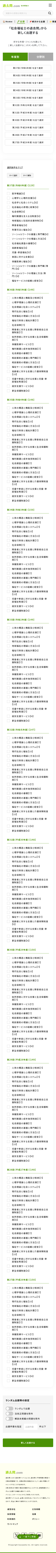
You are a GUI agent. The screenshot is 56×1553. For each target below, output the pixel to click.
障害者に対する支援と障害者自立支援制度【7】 (30, 331)
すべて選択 (13, 175)
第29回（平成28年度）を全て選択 (28, 127)
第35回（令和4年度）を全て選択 (28, 82)
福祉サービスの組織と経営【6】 (27, 280)
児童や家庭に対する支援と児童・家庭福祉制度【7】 (29, 490)
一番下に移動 (28, 1536)
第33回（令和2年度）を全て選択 (28, 97)
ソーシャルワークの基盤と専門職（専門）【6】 (30, 267)
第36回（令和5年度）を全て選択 (28, 75)
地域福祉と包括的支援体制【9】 (27, 220)
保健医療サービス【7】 (23, 344)
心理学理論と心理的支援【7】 (26, 302)
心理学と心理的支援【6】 (24, 198)
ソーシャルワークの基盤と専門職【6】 (30, 234)
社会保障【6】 (18, 1095)
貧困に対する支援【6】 (23, 256)
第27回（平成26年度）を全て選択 (28, 142)
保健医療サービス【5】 (23, 454)
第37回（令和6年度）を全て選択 (28, 68)
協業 (34, 1514)
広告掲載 (36, 1509)
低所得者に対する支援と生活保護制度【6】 (30, 1218)
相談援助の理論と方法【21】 (26, 362)
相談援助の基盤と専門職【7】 (26, 357)
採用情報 (11, 1514)
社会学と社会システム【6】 (25, 202)
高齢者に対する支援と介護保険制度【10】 (30, 373)
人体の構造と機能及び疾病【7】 (27, 297)
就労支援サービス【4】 (23, 386)
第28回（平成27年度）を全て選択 (28, 134)
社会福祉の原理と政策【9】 (25, 207)
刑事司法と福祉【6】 (22, 229)
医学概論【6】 (18, 193)
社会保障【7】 (18, 325)
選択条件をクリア (15, 167)
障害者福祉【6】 (19, 225)
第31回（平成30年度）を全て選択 (28, 112)
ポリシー (36, 1519)
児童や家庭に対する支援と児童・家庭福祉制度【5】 (29, 820)
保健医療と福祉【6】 (22, 261)
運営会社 (11, 1509)
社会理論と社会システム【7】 (26, 307)
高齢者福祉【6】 (19, 247)
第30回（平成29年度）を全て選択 (28, 120)
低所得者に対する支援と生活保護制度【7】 (30, 338)
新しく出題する (28, 1442)
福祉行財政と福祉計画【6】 (25, 650)
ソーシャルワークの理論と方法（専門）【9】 (29, 274)
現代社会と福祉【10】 (22, 311)
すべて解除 (27, 175)
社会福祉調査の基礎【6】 (24, 243)
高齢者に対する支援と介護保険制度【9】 (30, 923)
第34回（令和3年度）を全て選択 (28, 90)
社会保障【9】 (18, 211)
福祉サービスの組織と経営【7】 (27, 366)
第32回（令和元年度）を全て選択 (28, 105)
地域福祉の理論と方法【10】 (26, 316)
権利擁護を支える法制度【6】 (26, 216)
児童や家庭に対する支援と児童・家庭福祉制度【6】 (29, 380)
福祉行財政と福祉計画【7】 (25, 320)
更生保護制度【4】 (21, 390)
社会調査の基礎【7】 (22, 353)
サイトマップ (12, 1524)
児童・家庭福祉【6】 (21, 252)
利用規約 (11, 1519)
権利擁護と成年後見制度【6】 (26, 788)
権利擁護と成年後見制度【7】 (26, 348)
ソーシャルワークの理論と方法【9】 (29, 238)
